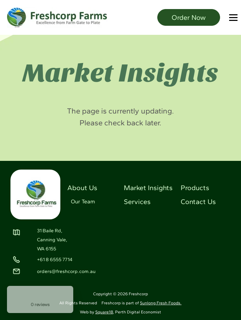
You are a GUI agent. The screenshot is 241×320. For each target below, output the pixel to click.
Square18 (104, 312)
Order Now (189, 17)
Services (137, 201)
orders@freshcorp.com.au (66, 271)
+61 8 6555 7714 (55, 260)
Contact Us (198, 201)
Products (195, 188)
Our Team (83, 201)
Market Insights (148, 188)
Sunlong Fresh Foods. (160, 303)
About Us (82, 188)
